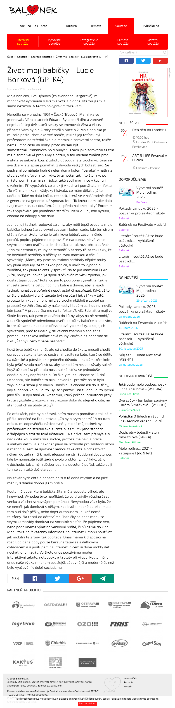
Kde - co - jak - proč (33, 26)
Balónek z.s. (19, 10)
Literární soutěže (23, 42)
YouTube (160, 61)
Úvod (10, 56)
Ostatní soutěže (152, 42)
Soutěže (121, 26)
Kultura (71, 26)
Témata (96, 26)
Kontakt (128, 686)
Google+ (80, 578)
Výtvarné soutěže (54, 42)
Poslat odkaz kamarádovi (103, 578)
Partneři (128, 682)
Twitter (143, 61)
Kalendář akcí (131, 678)
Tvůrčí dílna (151, 26)
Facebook (126, 61)
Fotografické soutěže (89, 42)
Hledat (165, 52)
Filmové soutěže (122, 42)
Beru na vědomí (87, 703)
